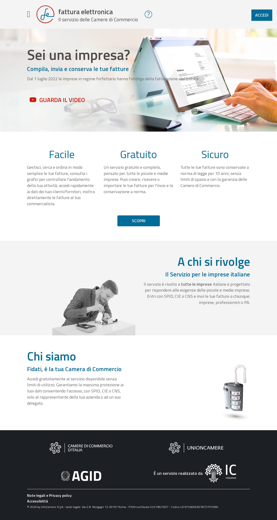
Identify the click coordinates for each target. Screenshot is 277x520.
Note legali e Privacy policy (49, 497)
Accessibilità (37, 503)
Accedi (261, 15)
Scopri (138, 222)
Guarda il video (62, 101)
